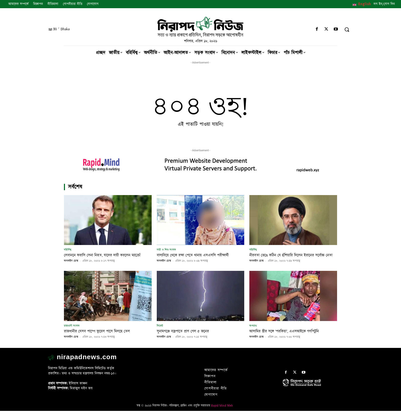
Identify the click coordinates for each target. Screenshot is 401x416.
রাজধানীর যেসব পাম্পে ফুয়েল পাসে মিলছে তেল (102, 336)
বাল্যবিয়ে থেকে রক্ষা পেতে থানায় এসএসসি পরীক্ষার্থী (198, 255)
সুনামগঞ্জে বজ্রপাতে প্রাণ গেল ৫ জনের (187, 336)
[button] (347, 29)
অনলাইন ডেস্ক (71, 266)
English (364, 4)
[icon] (318, 393)
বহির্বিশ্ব (67, 249)
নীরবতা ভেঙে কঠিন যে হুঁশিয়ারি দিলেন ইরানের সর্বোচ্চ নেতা (292, 257)
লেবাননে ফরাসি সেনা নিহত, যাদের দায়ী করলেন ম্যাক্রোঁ (102, 257)
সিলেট (160, 330)
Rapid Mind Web (222, 411)
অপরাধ (253, 330)
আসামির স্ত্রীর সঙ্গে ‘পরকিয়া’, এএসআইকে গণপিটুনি (289, 336)
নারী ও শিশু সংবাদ (166, 249)
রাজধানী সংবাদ (72, 330)
